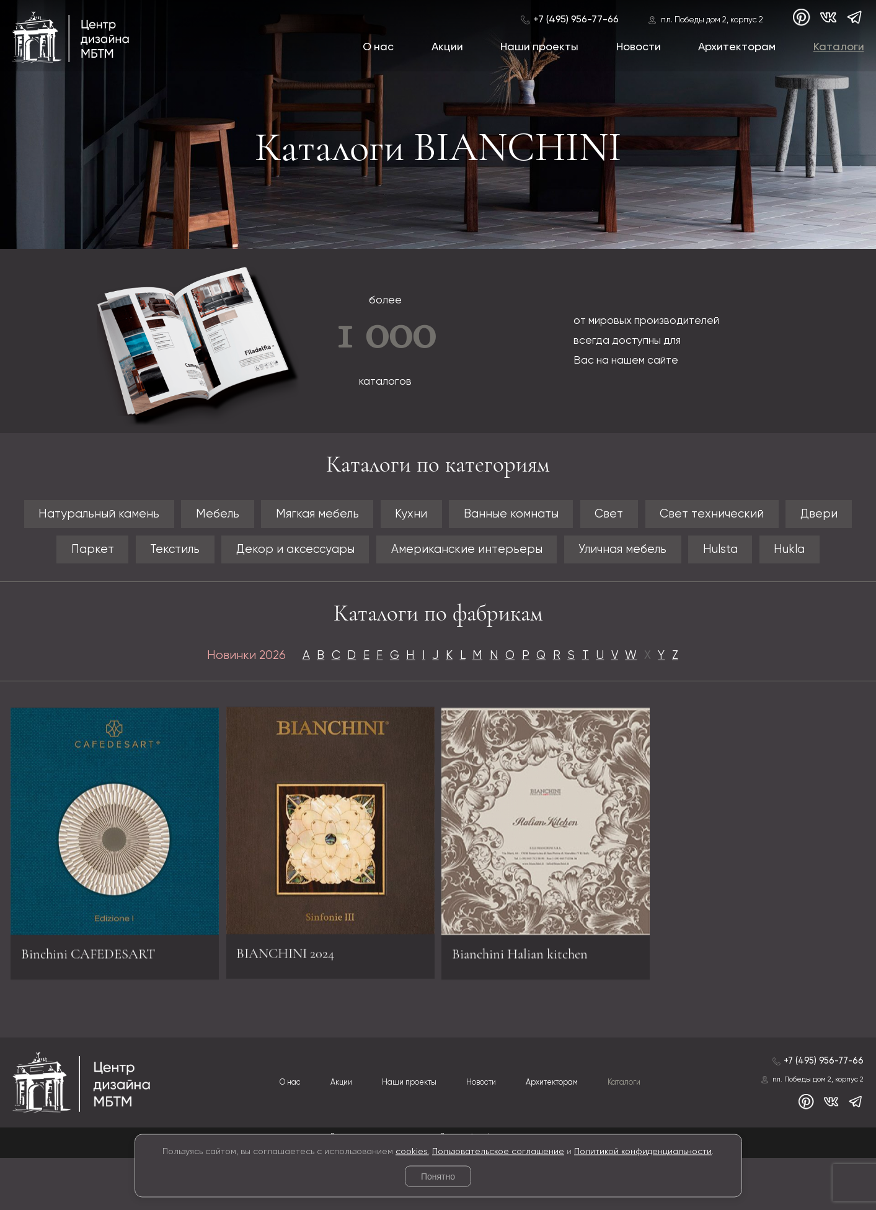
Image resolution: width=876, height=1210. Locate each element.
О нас (378, 47)
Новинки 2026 (228, 703)
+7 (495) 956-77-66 (575, 19)
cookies (412, 1151)
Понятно (438, 1176)
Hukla (438, 594)
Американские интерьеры (546, 555)
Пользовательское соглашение (498, 1151)
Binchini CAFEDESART (97, 1010)
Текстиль (220, 555)
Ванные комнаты (561, 515)
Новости (638, 47)
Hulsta (834, 555)
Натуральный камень (99, 515)
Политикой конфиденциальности (643, 1151)
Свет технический (786, 515)
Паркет (127, 555)
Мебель (231, 515)
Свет (671, 515)
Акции (446, 47)
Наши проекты (539, 47)
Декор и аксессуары (355, 555)
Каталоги (838, 47)
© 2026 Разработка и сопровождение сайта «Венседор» (438, 1200)
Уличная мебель (723, 555)
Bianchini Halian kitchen (529, 1010)
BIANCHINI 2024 (291, 997)
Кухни (448, 515)
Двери (42, 555)
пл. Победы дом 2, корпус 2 (711, 20)
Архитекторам (737, 47)
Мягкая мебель (342, 515)
